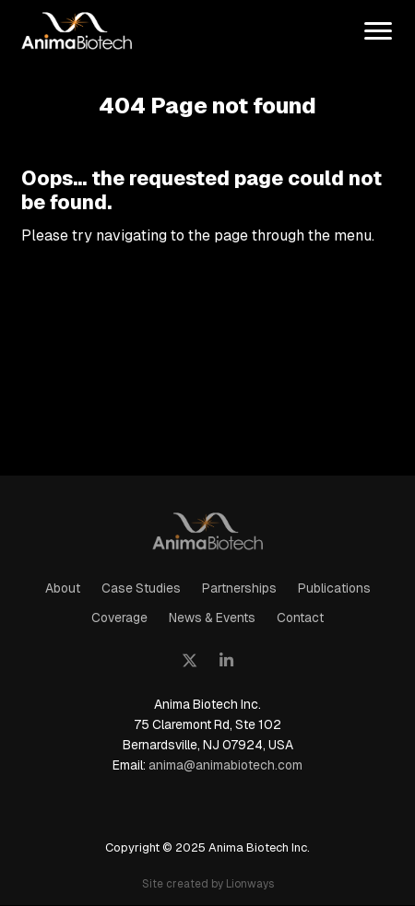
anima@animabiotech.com (225, 765)
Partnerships (239, 588)
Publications (334, 588)
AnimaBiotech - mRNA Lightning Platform (207, 529)
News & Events (212, 617)
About (62, 588)
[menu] (378, 32)
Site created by (208, 883)
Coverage (119, 617)
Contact (300, 617)
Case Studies (141, 588)
